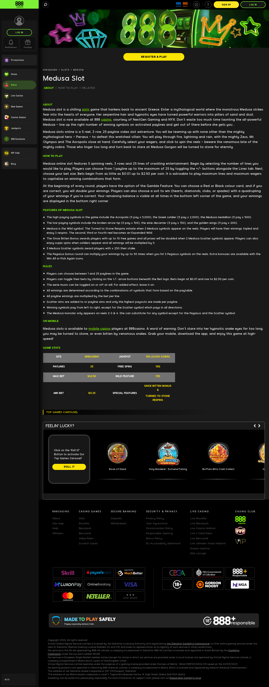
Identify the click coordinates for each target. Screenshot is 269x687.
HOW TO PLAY (68, 87)
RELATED (88, 87)
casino (106, 119)
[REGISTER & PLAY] (153, 57)
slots (85, 109)
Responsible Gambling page (185, 678)
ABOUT (49, 88)
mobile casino (99, 329)
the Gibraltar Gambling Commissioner (188, 643)
